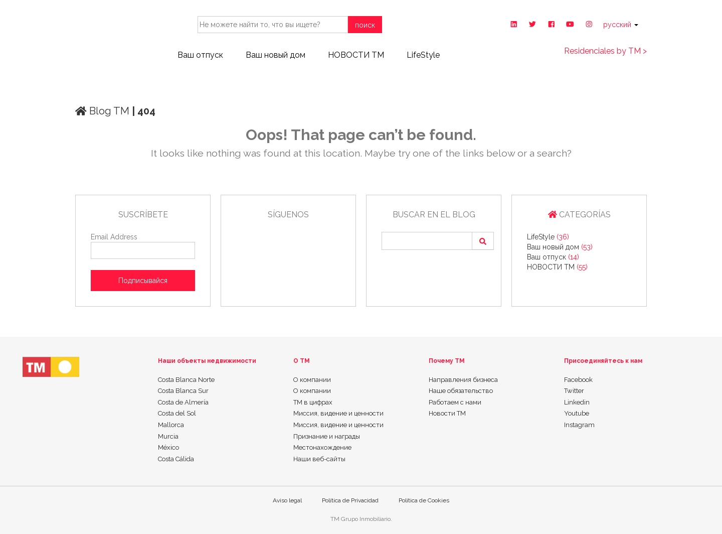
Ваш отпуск (200, 55)
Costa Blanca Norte (186, 379)
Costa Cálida (176, 459)
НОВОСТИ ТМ (356, 55)
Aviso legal (287, 500)
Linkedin (577, 402)
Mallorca (171, 425)
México (168, 447)
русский (620, 25)
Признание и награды (326, 436)
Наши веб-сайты (319, 459)
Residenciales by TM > (605, 51)
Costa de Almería (183, 402)
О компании (312, 379)
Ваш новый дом (275, 55)
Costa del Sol (177, 413)
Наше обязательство (461, 390)
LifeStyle (423, 55)
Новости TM (447, 413)
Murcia (168, 436)
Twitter (574, 390)
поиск (365, 25)
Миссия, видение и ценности (338, 413)
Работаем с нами (455, 402)
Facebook (578, 379)
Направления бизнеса (463, 379)
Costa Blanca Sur (183, 390)
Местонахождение (322, 447)
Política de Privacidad (350, 500)
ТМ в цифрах (312, 402)
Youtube (576, 413)
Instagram (579, 425)
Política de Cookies (424, 500)
